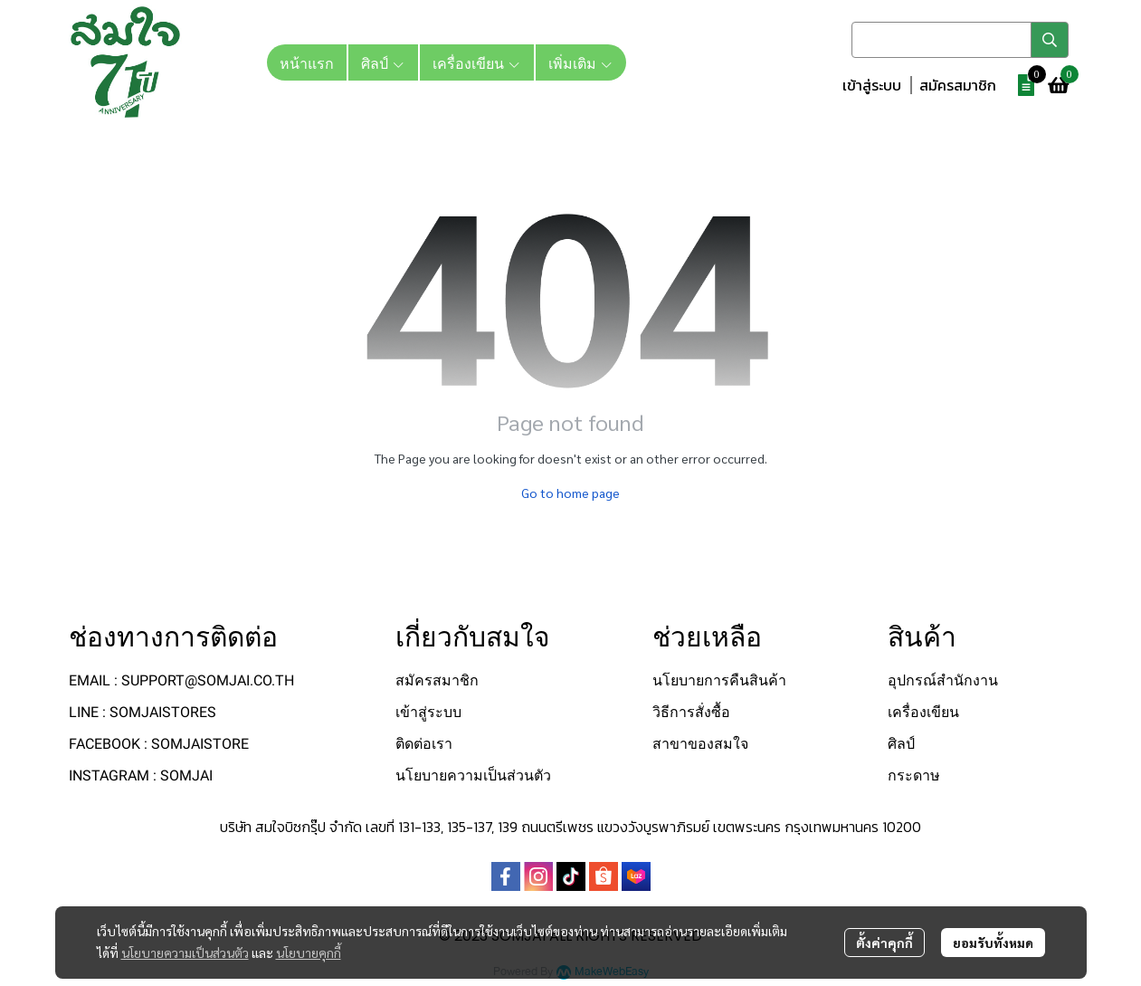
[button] (960, 39)
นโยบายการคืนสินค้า (719, 680)
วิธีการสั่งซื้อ (691, 712)
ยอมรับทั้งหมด (993, 942)
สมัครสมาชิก (957, 85)
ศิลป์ (901, 743)
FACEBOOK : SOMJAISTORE (159, 743)
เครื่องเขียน (923, 712)
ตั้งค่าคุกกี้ (884, 942)
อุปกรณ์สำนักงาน (943, 680)
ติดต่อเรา (423, 743)
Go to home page (570, 492)
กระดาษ (914, 775)
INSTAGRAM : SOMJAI (141, 775)
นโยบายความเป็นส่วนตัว (185, 952)
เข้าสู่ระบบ (871, 85)
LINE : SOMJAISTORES (142, 712)
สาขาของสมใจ (700, 743)
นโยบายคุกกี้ (308, 952)
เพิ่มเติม (580, 62)
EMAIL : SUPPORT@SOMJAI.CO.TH (181, 680)
